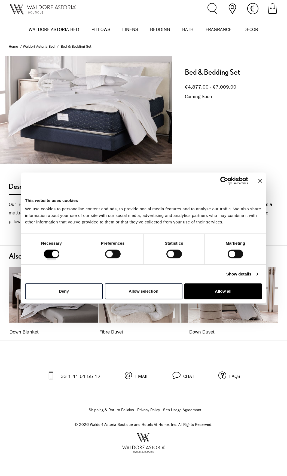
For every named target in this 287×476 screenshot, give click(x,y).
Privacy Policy (148, 409)
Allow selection (143, 291)
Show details (239, 274)
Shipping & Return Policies (111, 409)
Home (13, 46)
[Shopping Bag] (272, 9)
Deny (64, 291)
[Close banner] (260, 181)
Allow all (223, 291)
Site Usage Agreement (182, 409)
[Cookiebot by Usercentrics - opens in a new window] (224, 181)
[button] (183, 375)
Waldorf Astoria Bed (39, 46)
